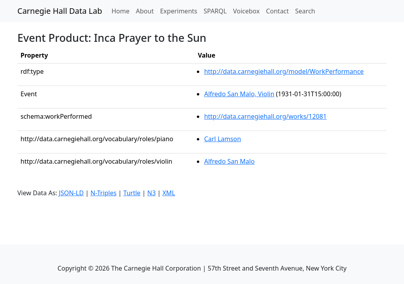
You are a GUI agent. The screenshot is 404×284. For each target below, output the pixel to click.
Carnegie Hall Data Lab (59, 11)
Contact (277, 11)
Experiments (178, 11)
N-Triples (103, 193)
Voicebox (246, 11)
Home (122, 10)
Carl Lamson (222, 139)
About (144, 11)
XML (169, 193)
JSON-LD (71, 193)
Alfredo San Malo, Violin (239, 94)
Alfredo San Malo (229, 161)
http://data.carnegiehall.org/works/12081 (265, 116)
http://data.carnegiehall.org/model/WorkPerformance (283, 71)
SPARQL (215, 11)
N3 (151, 193)
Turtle (132, 193)
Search (305, 11)
